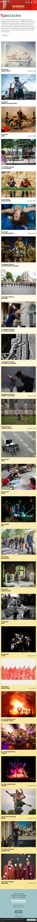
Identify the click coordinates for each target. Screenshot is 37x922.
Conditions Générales (18, 894)
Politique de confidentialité (18, 897)
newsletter (18, 912)
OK (31, 919)
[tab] (5, 36)
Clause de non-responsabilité (18, 895)
